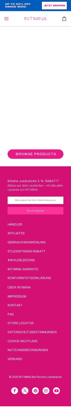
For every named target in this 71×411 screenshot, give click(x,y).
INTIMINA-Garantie (23, 269)
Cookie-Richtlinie (22, 341)
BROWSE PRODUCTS (36, 154)
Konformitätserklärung (29, 278)
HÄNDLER (15, 224)
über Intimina (19, 287)
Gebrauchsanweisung (26, 242)
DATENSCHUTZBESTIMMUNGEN (32, 332)
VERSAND (15, 359)
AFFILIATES (16, 233)
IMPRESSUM (17, 296)
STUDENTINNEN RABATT (26, 251)
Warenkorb (64, 18)
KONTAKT (15, 305)
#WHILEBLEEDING (21, 260)
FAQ (11, 314)
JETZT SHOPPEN (54, 6)
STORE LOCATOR (21, 323)
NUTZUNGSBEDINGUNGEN (28, 350)
